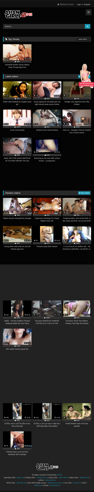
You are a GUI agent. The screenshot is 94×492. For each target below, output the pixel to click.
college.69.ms (41, 478)
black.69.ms (84, 478)
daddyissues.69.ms (55, 483)
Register (87, 4)
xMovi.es (20, 478)
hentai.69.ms (55, 485)
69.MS (59, 475)
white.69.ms (21, 483)
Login (79, 4)
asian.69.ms (63, 478)
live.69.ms (77, 483)
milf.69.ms (38, 485)
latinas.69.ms (50, 480)
